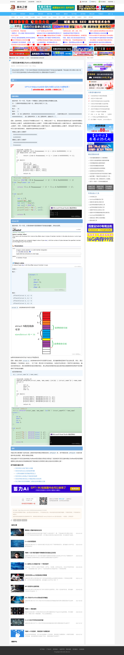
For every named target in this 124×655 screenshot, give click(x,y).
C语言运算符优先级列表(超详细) (99, 106)
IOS (59, 17)
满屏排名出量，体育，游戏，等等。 (73, 31)
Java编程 (32, 17)
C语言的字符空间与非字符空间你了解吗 (100, 173)
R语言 (85, 17)
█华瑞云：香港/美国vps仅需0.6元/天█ (73, 42)
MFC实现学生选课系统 (32, 586)
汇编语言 (79, 17)
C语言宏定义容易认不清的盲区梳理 (26, 476)
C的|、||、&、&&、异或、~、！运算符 (101, 114)
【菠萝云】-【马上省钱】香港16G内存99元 (23, 33)
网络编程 (31, 14)
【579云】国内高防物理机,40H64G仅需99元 (23, 37)
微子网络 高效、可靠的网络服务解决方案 (74, 40)
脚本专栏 (40, 14)
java (50, 17)
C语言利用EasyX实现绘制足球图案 (36, 575)
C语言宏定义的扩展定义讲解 (24, 468)
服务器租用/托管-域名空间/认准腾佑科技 (100, 42)
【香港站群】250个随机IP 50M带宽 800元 (48, 37)
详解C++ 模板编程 (30, 609)
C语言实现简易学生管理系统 (97, 168)
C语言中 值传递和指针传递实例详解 (99, 160)
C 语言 (26, 17)
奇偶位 (19, 520)
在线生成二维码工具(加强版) (97, 217)
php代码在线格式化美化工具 (97, 204)
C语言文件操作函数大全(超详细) (99, 103)
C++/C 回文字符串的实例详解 (34, 620)
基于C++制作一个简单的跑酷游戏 (99, 181)
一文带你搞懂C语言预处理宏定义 (25, 473)
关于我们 (42, 649)
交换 (15, 520)
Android (54, 17)
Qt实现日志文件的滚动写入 (97, 171)
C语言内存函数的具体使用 (97, 165)
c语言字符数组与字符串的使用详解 (100, 109)
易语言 (73, 17)
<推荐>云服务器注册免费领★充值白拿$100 (101, 31)
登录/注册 (84, 1)
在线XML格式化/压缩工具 (97, 202)
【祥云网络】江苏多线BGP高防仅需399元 (100, 40)
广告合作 (48, 649)
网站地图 (68, 649)
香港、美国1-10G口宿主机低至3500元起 (74, 37)
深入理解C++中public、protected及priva (101, 119)
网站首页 (13, 14)
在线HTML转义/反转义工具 (97, 210)
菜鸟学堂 (12, 1)
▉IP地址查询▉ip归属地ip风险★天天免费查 (49, 35)
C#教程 (13, 17)
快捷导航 (111, 1)
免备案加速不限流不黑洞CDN (71, 33)
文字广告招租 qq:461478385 (45, 31)
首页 (17, 58)
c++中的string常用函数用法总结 (99, 117)
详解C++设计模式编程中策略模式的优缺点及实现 (40, 552)
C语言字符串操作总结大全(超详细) (100, 101)
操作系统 (83, 14)
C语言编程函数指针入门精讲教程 (99, 157)
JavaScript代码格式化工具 (96, 199)
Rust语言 (44, 17)
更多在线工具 (93, 220)
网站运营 (92, 14)
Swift (64, 17)
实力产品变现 (15, 35)
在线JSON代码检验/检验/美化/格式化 (100, 212)
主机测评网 (31, 1)
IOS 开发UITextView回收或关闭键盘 (36, 597)
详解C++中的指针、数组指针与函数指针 (37, 631)
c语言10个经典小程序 (96, 98)
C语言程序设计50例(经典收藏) (99, 96)
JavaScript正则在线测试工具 (97, 215)
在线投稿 (81, 649)
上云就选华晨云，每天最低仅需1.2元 (47, 42)
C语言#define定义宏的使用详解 (25, 471)
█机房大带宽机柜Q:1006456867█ (98, 33)
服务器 (66, 14)
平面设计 (100, 14)
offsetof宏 (24, 520)
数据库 (58, 14)
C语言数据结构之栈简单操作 (97, 163)
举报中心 (93, 1)
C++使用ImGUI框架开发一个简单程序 (37, 564)
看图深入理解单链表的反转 (33, 530)
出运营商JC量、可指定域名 (18, 31)
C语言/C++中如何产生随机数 (98, 111)
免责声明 (62, 649)
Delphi (38, 17)
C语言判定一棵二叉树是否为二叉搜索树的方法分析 (103, 179)
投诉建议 (75, 649)
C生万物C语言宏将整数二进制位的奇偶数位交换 (30, 481)
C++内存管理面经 (30, 541)
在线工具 (38, 1)
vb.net (21, 17)
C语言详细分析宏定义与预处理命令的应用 (28, 479)
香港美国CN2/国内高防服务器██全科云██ (23, 44)
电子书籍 (74, 14)
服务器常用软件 (21, 1)
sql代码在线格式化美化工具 (97, 207)
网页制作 (22, 14)
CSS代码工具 (93, 196)
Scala (68, 17)
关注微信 (103, 1)
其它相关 (91, 17)
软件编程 (22, 58)
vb (17, 17)
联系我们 (55, 649)
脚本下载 (49, 14)
